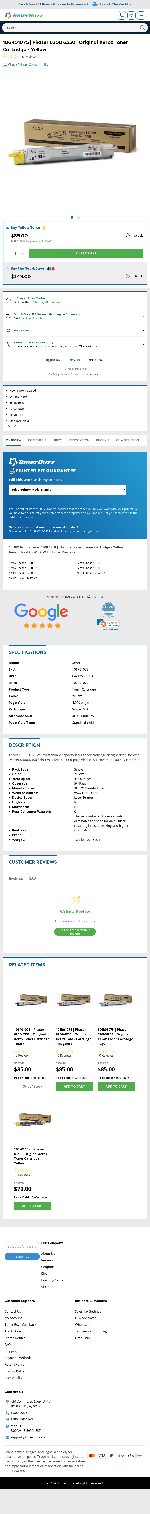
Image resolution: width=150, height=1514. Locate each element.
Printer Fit (37, 440)
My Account (13, 1318)
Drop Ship (82, 1338)
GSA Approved (85, 1318)
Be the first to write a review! (75, 931)
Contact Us (13, 1311)
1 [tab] (72, 217)
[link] (108, 625)
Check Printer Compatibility (25, 64)
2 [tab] (78, 217)
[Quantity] (18, 253)
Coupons (47, 1267)
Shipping (11, 1351)
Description (79, 440)
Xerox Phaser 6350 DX (23, 577)
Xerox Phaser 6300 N (90, 568)
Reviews (102, 440)
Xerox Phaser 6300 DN (23, 568)
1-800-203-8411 (22, 1413)
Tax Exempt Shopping (91, 1331)
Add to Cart (74, 1086)
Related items (127, 440)
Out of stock (32, 1086)
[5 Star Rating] (41, 616)
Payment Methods (18, 1358)
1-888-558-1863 (22, 1419)
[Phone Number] (122, 15)
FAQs (8, 1344)
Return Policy (14, 1364)
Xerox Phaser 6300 (21, 563)
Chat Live (95, 597)
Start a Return (15, 1338)
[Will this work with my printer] (67, 489)
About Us (48, 1253)
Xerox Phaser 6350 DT (91, 563)
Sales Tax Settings (88, 1311)
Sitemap (47, 1287)
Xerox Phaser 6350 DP (91, 573)
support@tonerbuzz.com (29, 1437)
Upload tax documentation (87, 374)
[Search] (75, 27)
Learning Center (53, 1280)
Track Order (13, 1331)
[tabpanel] (75, 143)
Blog (44, 1273)
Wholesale (82, 1324)
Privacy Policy (15, 1371)
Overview (13, 440)
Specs (57, 440)
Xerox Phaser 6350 (21, 573)
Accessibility (13, 1378)
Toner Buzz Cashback (20, 1324)
